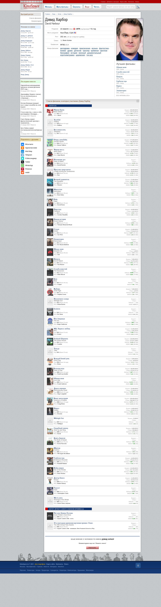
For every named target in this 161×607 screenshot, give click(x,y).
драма (70, 51)
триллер (86, 51)
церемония (80, 55)
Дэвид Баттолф (31, 46)
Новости (46, 566)
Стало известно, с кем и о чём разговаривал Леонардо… (31, 114)
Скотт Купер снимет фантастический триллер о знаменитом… (31, 122)
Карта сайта (123, 1)
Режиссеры (30, 570)
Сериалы (76, 6)
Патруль (128, 77)
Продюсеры (45, 570)
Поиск (137, 1)
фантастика (104, 48)
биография (64, 53)
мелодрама (65, 48)
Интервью (53, 566)
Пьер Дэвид (31, 75)
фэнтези (103, 51)
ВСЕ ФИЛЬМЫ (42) (123, 96)
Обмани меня (128, 68)
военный (82, 53)
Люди (87, 6)
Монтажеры (90, 570)
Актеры (37, 570)
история (74, 53)
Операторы (62, 570)
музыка (95, 48)
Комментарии (36, 21)
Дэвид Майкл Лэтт (31, 66)
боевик (63, 51)
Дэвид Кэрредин (31, 41)
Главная (103, 1)
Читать (96, 6)
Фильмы (48, 6)
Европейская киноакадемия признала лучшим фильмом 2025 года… (31, 88)
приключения (84, 48)
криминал (95, 51)
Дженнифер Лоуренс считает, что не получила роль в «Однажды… (31, 97)
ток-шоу (89, 55)
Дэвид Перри (31, 70)
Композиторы (72, 570)
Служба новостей (128, 73)
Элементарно (128, 91)
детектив (77, 51)
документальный (94, 53)
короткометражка (67, 55)
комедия (74, 48)
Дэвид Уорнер (31, 56)
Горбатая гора (128, 82)
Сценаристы (54, 570)
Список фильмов (35, 18)
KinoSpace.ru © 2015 (27, 564)
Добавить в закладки (113, 1)
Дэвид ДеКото (31, 51)
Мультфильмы (62, 6)
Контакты (131, 1)
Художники (81, 570)
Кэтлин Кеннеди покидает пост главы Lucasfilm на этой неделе (31, 106)
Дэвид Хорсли (31, 32)
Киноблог (61, 566)
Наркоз (128, 87)
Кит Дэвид (31, 61)
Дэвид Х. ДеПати (31, 37)
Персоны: (23, 570)
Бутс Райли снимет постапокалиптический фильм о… (31, 131)
